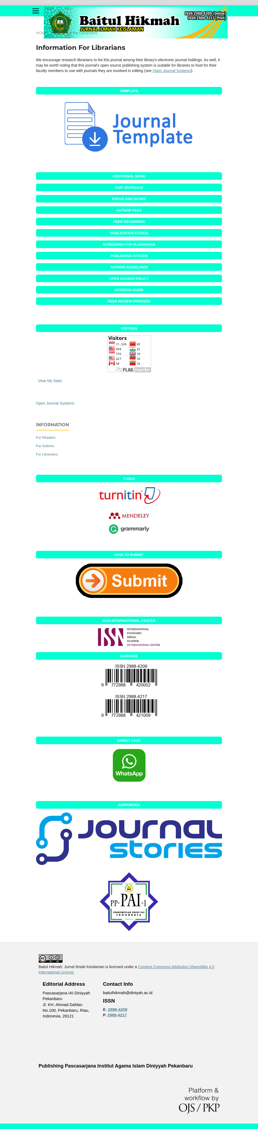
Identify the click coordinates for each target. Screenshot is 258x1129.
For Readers (45, 437)
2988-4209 (117, 1009)
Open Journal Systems (172, 71)
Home (42, 33)
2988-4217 (117, 1015)
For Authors (45, 446)
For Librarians (47, 454)
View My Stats (50, 381)
